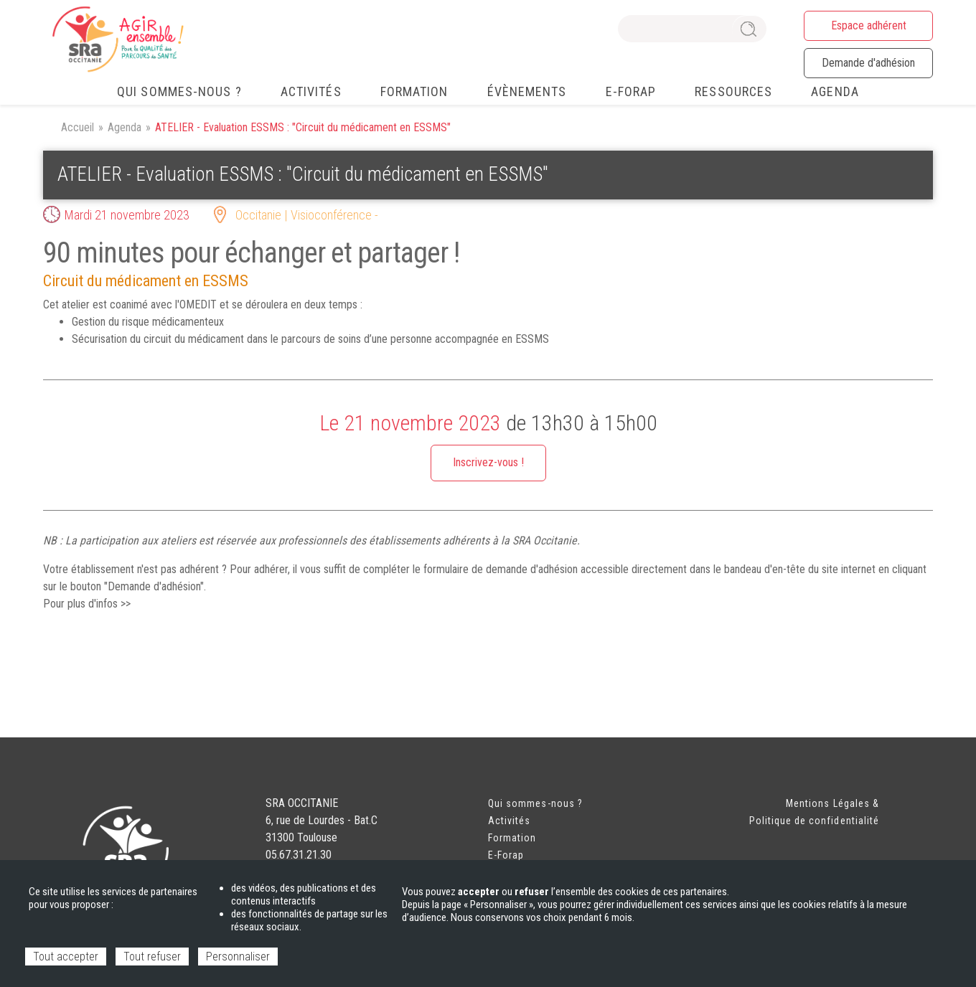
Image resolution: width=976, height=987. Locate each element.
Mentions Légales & (832, 803)
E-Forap (506, 855)
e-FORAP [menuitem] (631, 91)
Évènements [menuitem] (527, 91)
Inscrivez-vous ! (488, 462)
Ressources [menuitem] (733, 91)
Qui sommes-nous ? (535, 803)
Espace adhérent (868, 25)
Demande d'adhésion (868, 63)
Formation (512, 838)
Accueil (77, 127)
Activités (509, 820)
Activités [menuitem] (311, 91)
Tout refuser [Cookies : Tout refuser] (152, 956)
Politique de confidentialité (814, 820)
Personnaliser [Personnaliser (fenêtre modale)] (238, 956)
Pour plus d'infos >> (87, 603)
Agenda (124, 127)
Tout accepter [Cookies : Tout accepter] (65, 956)
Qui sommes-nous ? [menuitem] (179, 91)
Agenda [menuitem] (835, 91)
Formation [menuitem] (414, 91)
